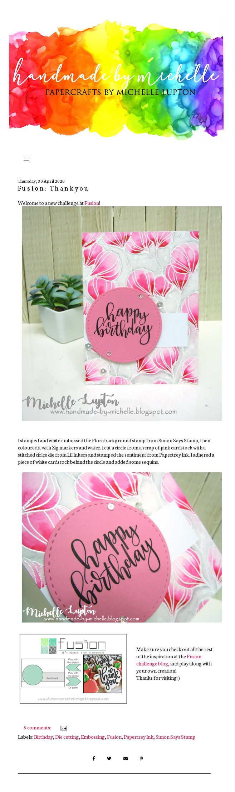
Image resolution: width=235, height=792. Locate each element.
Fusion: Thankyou (53, 189)
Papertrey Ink (138, 736)
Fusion (91, 202)
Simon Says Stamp (175, 736)
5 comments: (38, 727)
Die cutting (67, 736)
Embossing (93, 736)
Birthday (43, 736)
